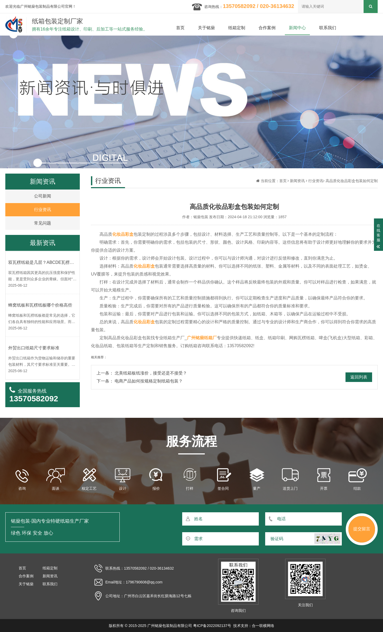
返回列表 (358, 377)
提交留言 (361, 529)
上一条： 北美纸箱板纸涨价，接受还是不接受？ (142, 373)
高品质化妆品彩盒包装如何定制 (352, 181)
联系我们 (327, 27)
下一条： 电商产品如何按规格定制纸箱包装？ (140, 381)
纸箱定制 (236, 27)
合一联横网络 (263, 626)
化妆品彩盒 (123, 234)
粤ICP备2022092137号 (212, 626)
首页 (180, 27)
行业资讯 (315, 181)
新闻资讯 (297, 181)
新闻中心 (297, 27)
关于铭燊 (206, 27)
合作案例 (267, 27)
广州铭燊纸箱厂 (202, 338)
